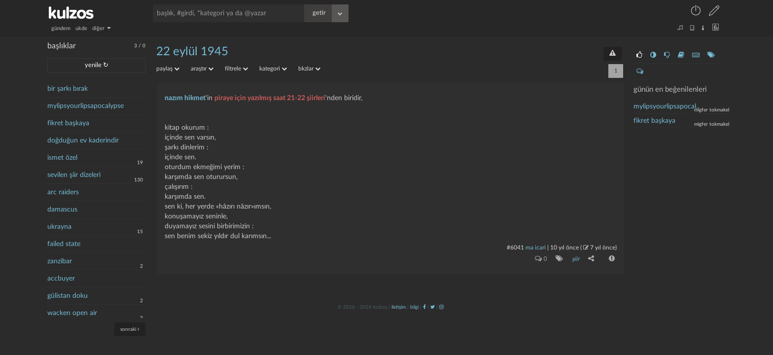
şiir (575, 259)
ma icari (536, 247)
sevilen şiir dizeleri (74, 175)
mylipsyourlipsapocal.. (666, 106)
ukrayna (59, 226)
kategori (273, 68)
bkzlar (309, 68)
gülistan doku (67, 295)
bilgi (414, 307)
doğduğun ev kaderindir (83, 140)
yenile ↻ (96, 65)
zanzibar (59, 261)
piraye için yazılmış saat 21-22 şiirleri (269, 98)
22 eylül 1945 (192, 52)
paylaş (167, 68)
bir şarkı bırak (67, 88)
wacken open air (72, 313)
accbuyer (61, 278)
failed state (63, 244)
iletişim (398, 307)
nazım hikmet (185, 98)
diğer (101, 28)
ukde (81, 28)
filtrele (236, 68)
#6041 (515, 247)
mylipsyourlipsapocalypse (85, 106)
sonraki (130, 329)
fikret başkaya (68, 123)
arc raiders (63, 192)
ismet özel (62, 157)
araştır (202, 68)
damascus (62, 209)
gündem (60, 28)
